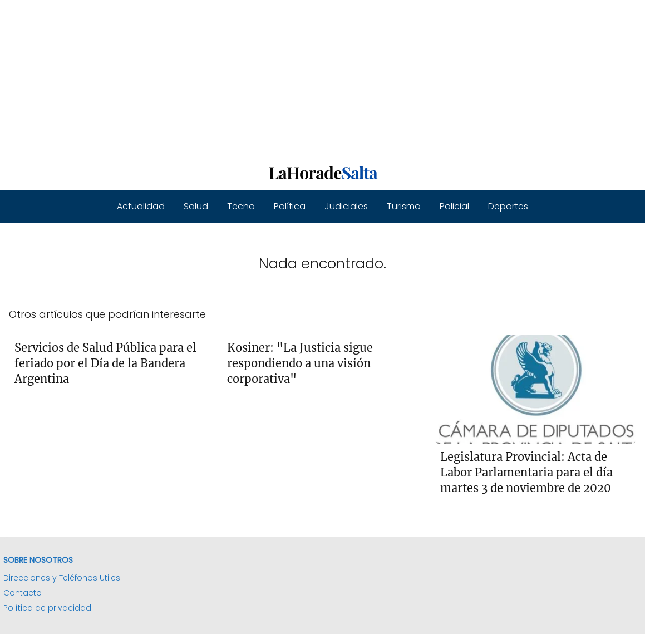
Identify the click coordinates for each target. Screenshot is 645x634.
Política (290, 206)
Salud (196, 206)
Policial (454, 206)
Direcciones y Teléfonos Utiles (61, 577)
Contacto (22, 592)
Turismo (404, 206)
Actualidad (141, 206)
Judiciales (346, 206)
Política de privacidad (47, 607)
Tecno (241, 206)
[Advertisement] (322, 78)
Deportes (508, 206)
